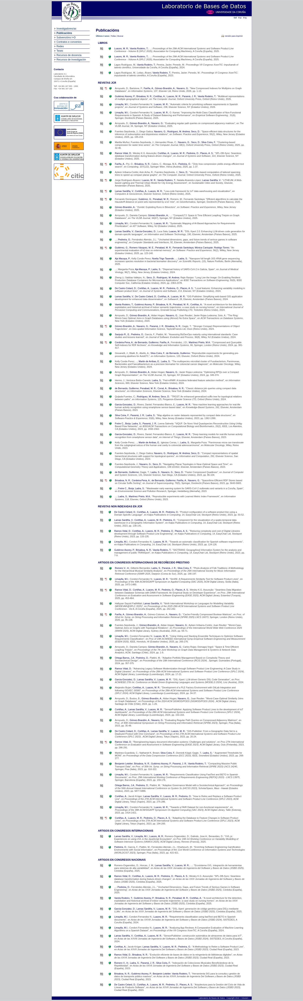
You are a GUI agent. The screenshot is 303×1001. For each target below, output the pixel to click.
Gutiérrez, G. (145, 199)
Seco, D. (195, 131)
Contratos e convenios (69, 41)
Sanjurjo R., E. (122, 334)
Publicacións (64, 33)
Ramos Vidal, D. (123, 153)
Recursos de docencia (69, 55)
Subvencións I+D (66, 37)
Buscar (120, 36)
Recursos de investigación (71, 59)
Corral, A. (162, 388)
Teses (60, 50)
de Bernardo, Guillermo (147, 342)
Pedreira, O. (192, 153)
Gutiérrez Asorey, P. (125, 96)
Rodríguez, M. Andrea (178, 131)
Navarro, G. (183, 88)
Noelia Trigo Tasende (163, 258)
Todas (113, 36)
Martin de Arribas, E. (149, 361)
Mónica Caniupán (204, 247)
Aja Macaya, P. (122, 258)
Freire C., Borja (123, 423)
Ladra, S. (183, 258)
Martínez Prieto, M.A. (199, 342)
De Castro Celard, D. (125, 288)
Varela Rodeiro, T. (139, 48)
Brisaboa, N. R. (144, 96)
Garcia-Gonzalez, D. (145, 231)
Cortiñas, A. (159, 96)
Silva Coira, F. (208, 142)
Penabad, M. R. (161, 199)
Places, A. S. (206, 153)
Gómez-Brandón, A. (165, 88)
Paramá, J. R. (189, 96)
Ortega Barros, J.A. (125, 658)
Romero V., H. (122, 568)
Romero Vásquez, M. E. (141, 247)
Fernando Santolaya (183, 247)
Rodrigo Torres (221, 247)
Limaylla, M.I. (122, 104)
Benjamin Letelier (124, 763)
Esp (240, 18)
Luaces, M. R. (121, 48)
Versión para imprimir (234, 36)
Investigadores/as (66, 28)
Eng (245, 18)
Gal (235, 18)
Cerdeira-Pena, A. (124, 342)
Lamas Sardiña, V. (211, 180)
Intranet (244, 998)
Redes (60, 46)
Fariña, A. (149, 88)
